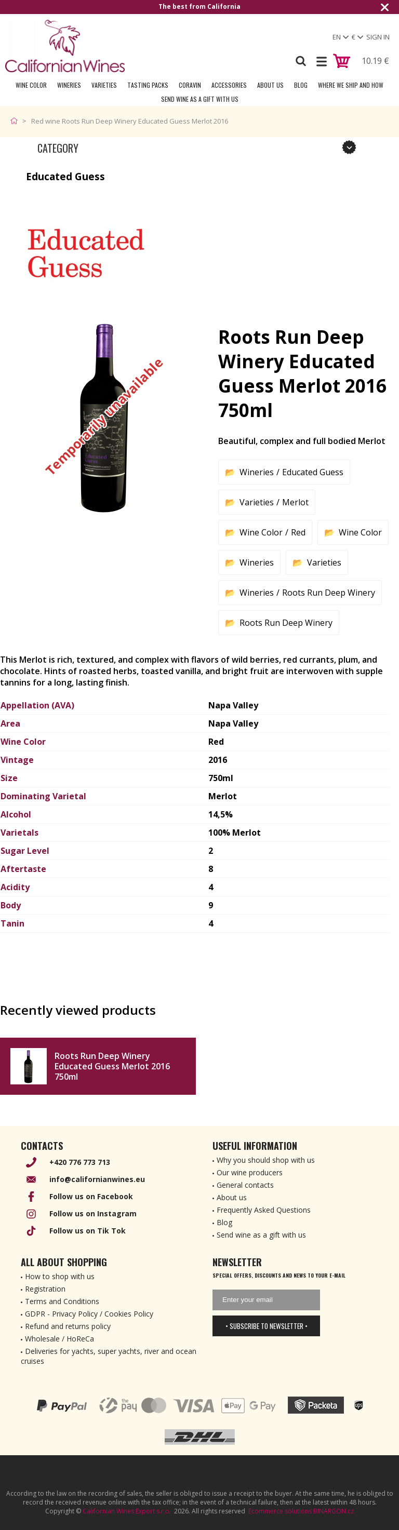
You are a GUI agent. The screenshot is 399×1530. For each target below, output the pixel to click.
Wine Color (31, 84)
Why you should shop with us (266, 1160)
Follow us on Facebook (91, 1196)
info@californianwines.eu (97, 1179)
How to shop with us (60, 1276)
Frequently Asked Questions (264, 1210)
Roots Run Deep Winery (328, 592)
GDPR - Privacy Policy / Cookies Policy (89, 1314)
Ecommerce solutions (280, 1511)
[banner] (65, 46)
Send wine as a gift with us (199, 99)
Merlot (295, 502)
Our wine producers (250, 1172)
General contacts (245, 1185)
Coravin (190, 84)
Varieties (104, 84)
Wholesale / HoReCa (59, 1339)
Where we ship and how (350, 84)
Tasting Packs (147, 84)
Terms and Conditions (62, 1301)
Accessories (229, 84)
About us (232, 1197)
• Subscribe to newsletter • (266, 1326)
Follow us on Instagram (93, 1213)
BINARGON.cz (333, 1511)
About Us (270, 84)
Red (298, 532)
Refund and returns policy (68, 1326)
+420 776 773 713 (79, 1162)
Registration (45, 1289)
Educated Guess (312, 472)
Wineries (69, 84)
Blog (301, 84)
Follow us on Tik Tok (87, 1231)
